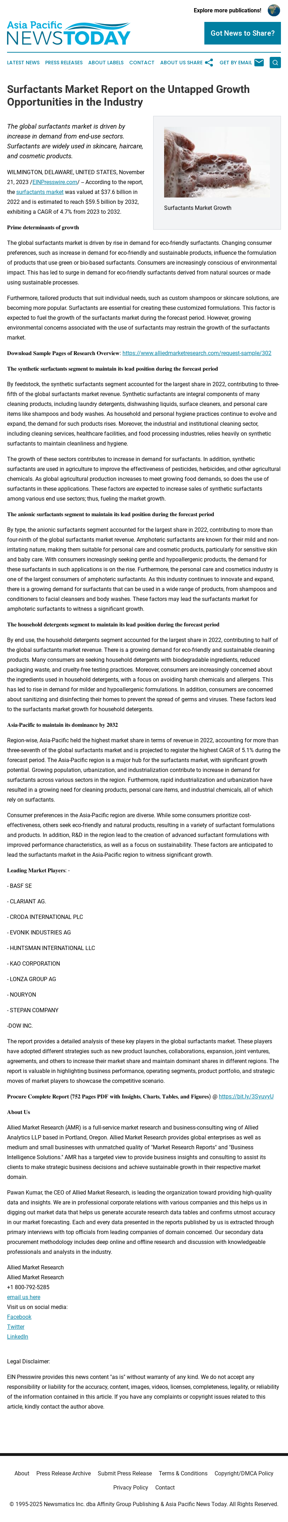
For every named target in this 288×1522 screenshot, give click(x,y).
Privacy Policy (130, 1487)
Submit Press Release (125, 1473)
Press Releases (64, 63)
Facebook (19, 1317)
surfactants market (40, 192)
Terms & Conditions (183, 1473)
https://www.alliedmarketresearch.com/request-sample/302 (196, 353)
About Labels (106, 63)
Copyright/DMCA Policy (244, 1473)
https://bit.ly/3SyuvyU (246, 1096)
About (21, 1473)
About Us (173, 63)
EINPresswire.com (54, 182)
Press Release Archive (63, 1473)
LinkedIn (17, 1336)
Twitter (15, 1326)
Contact (142, 63)
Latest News (23, 63)
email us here (23, 1297)
